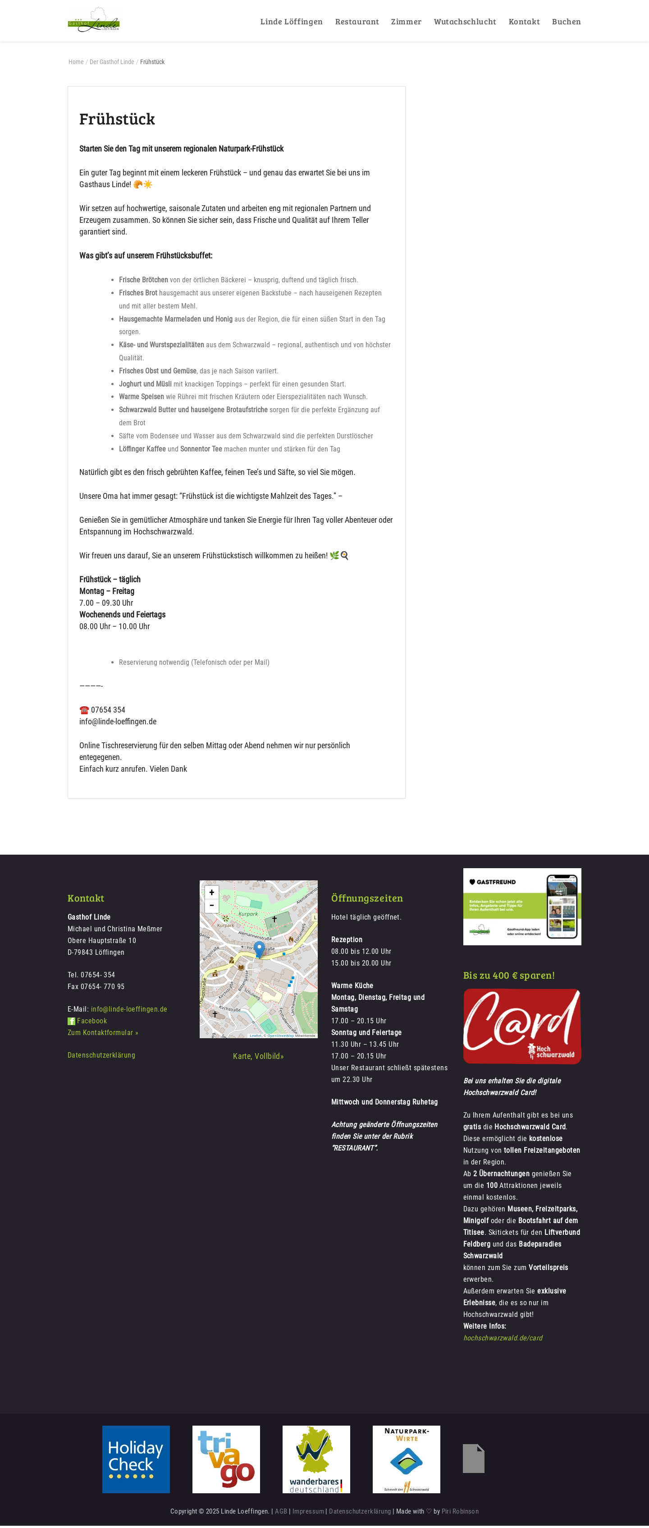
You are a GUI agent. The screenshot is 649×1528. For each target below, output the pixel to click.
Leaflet (255, 1038)
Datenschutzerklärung (101, 1057)
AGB (281, 1514)
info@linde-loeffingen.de (129, 1011)
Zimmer (406, 21)
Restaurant (357, 21)
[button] (259, 952)
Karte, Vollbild (256, 1058)
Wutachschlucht (465, 21)
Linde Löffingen (292, 21)
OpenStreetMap (281, 1038)
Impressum (308, 1514)
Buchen (566, 21)
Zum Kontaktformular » (103, 1035)
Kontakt (524, 21)
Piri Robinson (460, 1514)
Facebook (92, 1023)
